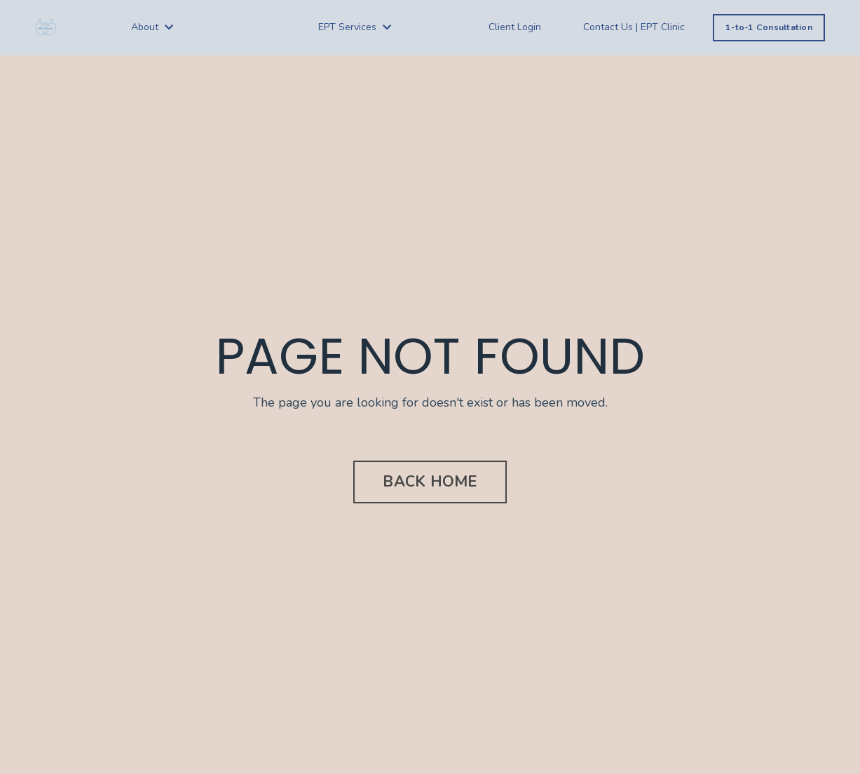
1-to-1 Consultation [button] (768, 27)
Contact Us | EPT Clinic (634, 27)
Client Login (515, 27)
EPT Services (354, 27)
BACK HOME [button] (430, 481)
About (152, 27)
